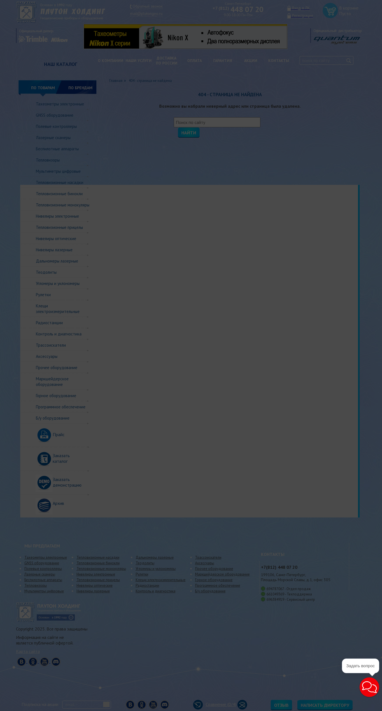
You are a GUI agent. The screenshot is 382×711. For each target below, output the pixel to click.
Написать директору (325, 705)
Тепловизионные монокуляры (62, 205)
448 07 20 (238, 9)
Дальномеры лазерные (57, 261)
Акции (250, 60)
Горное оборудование (56, 395)
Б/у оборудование (53, 418)
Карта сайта (28, 651)
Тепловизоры (48, 160)
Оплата (194, 60)
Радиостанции (49, 322)
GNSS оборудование (54, 115)
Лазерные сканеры (53, 137)
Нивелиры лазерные (54, 249)
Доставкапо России (166, 61)
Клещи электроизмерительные (58, 308)
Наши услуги (139, 60)
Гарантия (222, 60)
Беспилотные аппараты (57, 148)
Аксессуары (46, 356)
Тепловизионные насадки (59, 182)
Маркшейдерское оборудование (52, 381)
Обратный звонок (148, 6)
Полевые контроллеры (56, 126)
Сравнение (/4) (214, 704)
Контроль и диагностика (59, 334)
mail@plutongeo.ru (146, 13)
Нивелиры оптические (56, 238)
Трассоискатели (51, 345)
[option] (190, 36)
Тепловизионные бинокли (59, 193)
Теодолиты (46, 272)
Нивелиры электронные (57, 216)
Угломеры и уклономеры (58, 283)
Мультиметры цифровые (58, 171)
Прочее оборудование (56, 367)
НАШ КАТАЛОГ (60, 64)
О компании (110, 60)
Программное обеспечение (60, 406)
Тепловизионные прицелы (59, 227)
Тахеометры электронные (60, 104)
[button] (369, 687)
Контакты (278, 60)
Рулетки (43, 294)
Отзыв (281, 705)
